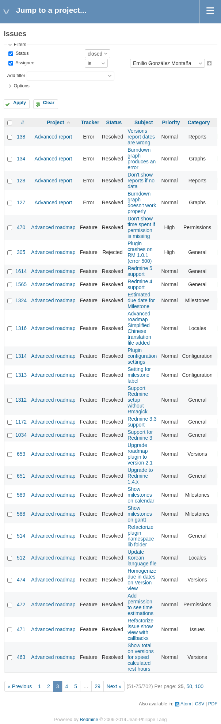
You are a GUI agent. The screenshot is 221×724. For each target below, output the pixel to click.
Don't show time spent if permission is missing (141, 227)
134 (21, 159)
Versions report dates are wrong (141, 136)
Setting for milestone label (139, 375)
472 (21, 604)
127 (21, 202)
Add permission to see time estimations (140, 604)
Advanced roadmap (53, 227)
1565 (21, 284)
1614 (21, 271)
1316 (21, 328)
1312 (21, 400)
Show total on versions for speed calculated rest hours (140, 657)
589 (21, 495)
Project (55, 122)
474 (21, 580)
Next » (114, 686)
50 (189, 686)
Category (199, 122)
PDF (212, 703)
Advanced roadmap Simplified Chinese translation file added (139, 328)
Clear (48, 102)
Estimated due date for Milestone (141, 300)
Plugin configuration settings (142, 356)
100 (199, 686)
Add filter (16, 75)
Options (21, 85)
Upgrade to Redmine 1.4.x (140, 476)
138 (21, 137)
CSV (200, 703)
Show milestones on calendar (140, 495)
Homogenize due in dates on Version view (141, 579)
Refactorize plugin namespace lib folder (140, 535)
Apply (19, 102)
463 (21, 657)
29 (97, 686)
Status (21, 53)
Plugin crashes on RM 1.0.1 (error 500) (139, 252)
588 (21, 514)
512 (21, 558)
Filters (20, 44)
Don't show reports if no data (141, 180)
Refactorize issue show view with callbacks (140, 629)
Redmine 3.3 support (141, 422)
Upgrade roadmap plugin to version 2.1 (139, 454)
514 (21, 536)
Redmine (89, 719)
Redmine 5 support (139, 271)
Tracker (90, 122)
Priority (171, 122)
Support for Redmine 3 (140, 435)
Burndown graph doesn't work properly (141, 202)
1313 (21, 375)
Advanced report (53, 137)
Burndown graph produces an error (141, 158)
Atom (185, 703)
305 (21, 252)
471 (21, 629)
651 (21, 476)
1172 (21, 422)
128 (21, 180)
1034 (21, 435)
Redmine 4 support (139, 284)
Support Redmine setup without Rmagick (137, 399)
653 (21, 454)
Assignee (24, 63)
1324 (21, 300)
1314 (21, 356)
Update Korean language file (141, 557)
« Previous (20, 686)
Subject (143, 122)
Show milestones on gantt (139, 514)
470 (21, 227)
